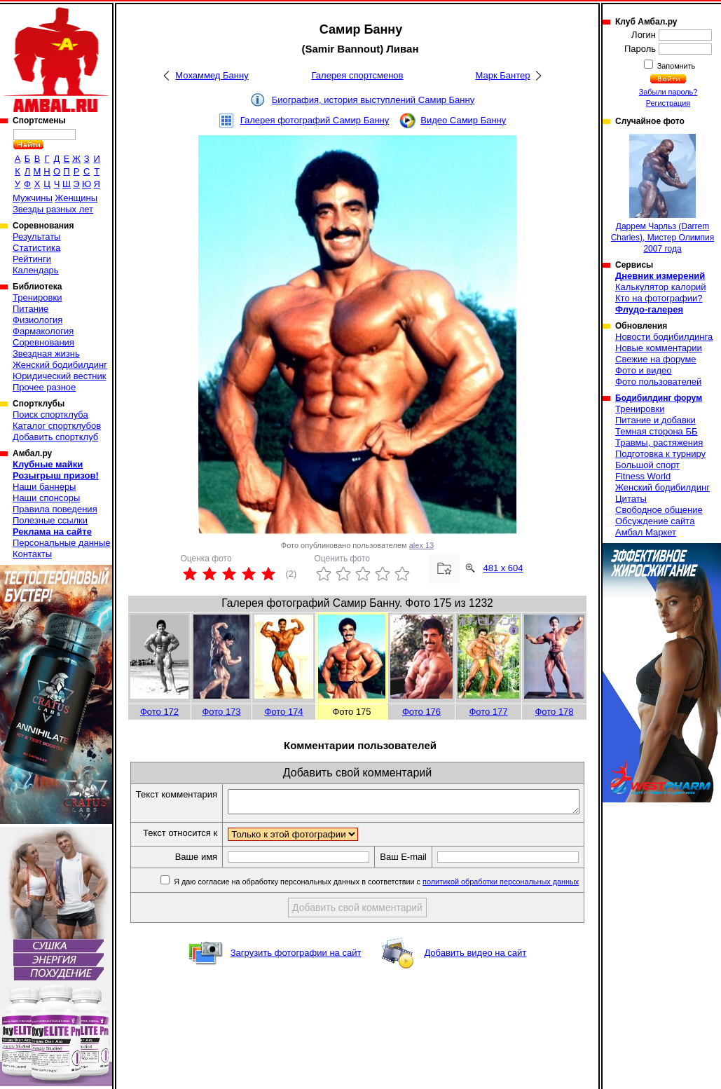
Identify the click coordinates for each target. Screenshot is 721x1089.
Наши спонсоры (46, 498)
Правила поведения (55, 509)
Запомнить (675, 66)
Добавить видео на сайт (475, 977)
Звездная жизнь (46, 353)
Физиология (37, 320)
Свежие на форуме (655, 359)
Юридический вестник (59, 376)
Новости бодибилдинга (664, 336)
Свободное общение (659, 510)
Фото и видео (643, 370)
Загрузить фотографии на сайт (296, 977)
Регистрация (668, 103)
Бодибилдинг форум (658, 398)
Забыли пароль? (668, 92)
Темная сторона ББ (656, 431)
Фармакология (43, 331)
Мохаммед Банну (211, 75)
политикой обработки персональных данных (503, 906)
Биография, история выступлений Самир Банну (373, 100)
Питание (30, 308)
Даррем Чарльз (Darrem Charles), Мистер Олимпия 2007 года (663, 194)
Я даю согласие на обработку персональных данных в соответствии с (378, 906)
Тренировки (37, 297)
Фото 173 (221, 711)
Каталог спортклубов (57, 425)
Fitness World (643, 476)
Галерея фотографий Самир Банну (315, 120)
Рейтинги (32, 259)
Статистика (36, 247)
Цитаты (631, 498)
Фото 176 (421, 711)
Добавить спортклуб (55, 437)
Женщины (76, 198)
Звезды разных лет (53, 209)
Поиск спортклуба (50, 414)
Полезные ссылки (50, 520)
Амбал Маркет (645, 532)
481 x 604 (503, 568)
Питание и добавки (655, 420)
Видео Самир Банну (463, 120)
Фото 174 (283, 711)
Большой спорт (647, 465)
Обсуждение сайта (654, 521)
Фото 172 (159, 711)
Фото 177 (488, 711)
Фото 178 (554, 711)
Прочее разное (44, 387)
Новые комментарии (658, 348)
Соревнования (43, 342)
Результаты (36, 236)
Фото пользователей (658, 381)
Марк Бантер (503, 75)
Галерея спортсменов (358, 75)
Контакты (32, 554)
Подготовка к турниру (660, 453)
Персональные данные (62, 542)
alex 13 (421, 545)
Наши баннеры (44, 486)
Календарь (36, 270)
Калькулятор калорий (660, 287)
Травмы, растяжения (659, 442)
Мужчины (33, 198)
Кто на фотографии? (659, 298)
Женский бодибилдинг (60, 364)
